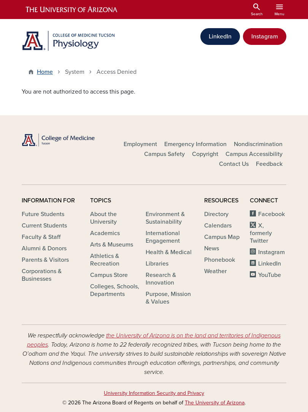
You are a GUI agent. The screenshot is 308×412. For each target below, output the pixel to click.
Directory (216, 214)
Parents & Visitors (45, 260)
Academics (105, 233)
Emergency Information (195, 144)
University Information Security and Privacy (154, 393)
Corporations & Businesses (42, 275)
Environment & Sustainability (165, 218)
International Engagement (163, 237)
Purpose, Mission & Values (168, 297)
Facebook (271, 214)
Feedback (269, 164)
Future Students (43, 214)
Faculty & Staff (41, 237)
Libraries (157, 263)
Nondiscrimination (258, 144)
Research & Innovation (161, 278)
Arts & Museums (111, 244)
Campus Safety (164, 154)
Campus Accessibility (254, 154)
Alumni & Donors (44, 248)
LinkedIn (220, 36)
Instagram (264, 36)
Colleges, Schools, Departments (114, 290)
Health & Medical (169, 252)
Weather (215, 271)
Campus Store (109, 275)
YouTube (269, 275)
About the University (103, 218)
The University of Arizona (214, 402)
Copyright (205, 154)
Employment (140, 144)
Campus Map (222, 237)
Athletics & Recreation (104, 259)
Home (45, 72)
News (211, 248)
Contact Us (234, 164)
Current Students (44, 225)
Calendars (218, 225)
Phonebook (219, 260)
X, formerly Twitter (261, 233)
